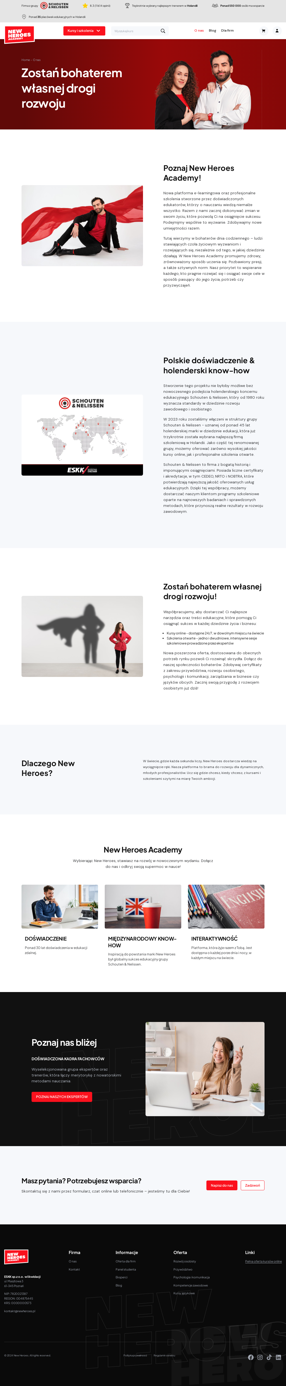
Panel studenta (126, 1269)
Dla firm (227, 31)
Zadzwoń (252, 1185)
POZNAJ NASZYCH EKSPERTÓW (62, 1097)
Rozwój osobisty (184, 1261)
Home (26, 60)
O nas (199, 31)
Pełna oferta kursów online (263, 1261)
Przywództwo (182, 1269)
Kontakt (74, 1269)
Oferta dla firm (126, 1261)
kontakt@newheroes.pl (19, 1311)
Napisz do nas (222, 1185)
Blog (212, 31)
